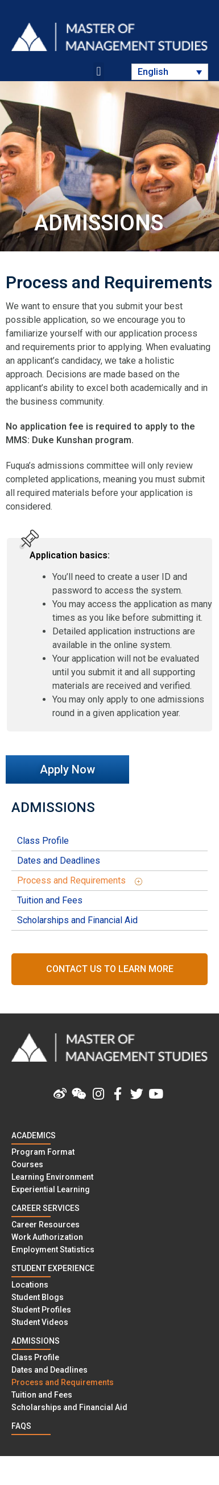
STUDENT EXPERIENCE (52, 1268)
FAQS (21, 1426)
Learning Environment (52, 1176)
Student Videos (39, 1322)
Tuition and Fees (49, 900)
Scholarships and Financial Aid (77, 920)
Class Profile (43, 840)
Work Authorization (47, 1237)
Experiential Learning (50, 1189)
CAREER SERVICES (45, 1208)
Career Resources (45, 1224)
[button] (98, 71)
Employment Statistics (52, 1249)
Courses (27, 1164)
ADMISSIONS (53, 807)
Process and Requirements (84, 880)
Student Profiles (41, 1309)
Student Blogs (37, 1297)
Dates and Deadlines (58, 860)
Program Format (43, 1151)
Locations (29, 1284)
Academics (33, 1135)
